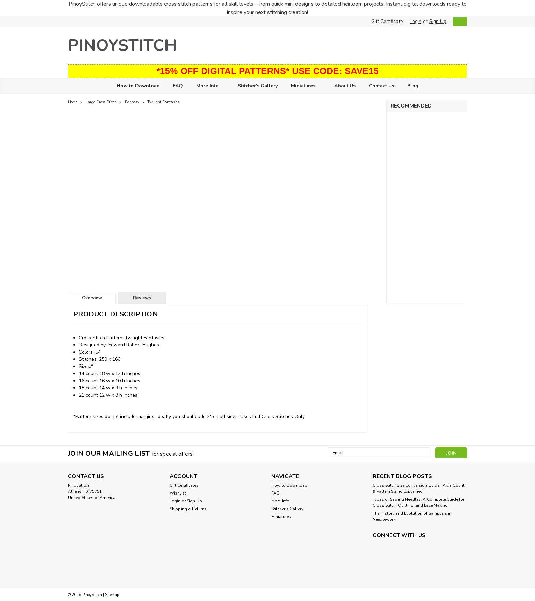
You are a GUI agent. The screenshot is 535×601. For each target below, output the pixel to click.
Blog (412, 86)
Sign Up (437, 21)
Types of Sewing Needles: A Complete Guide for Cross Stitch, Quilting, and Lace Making (418, 502)
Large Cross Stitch (101, 102)
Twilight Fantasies (163, 102)
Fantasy (132, 102)
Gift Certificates (184, 485)
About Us (345, 86)
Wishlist (178, 493)
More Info (210, 86)
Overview (92, 298)
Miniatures (306, 86)
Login (415, 21)
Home (72, 102)
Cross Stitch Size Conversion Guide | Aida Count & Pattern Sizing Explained (418, 488)
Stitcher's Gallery (258, 86)
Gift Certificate (387, 21)
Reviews (142, 298)
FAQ (178, 86)
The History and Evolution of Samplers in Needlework (412, 516)
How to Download (138, 86)
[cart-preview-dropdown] (458, 21)
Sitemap (112, 594)
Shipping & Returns (188, 509)
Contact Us (381, 86)
